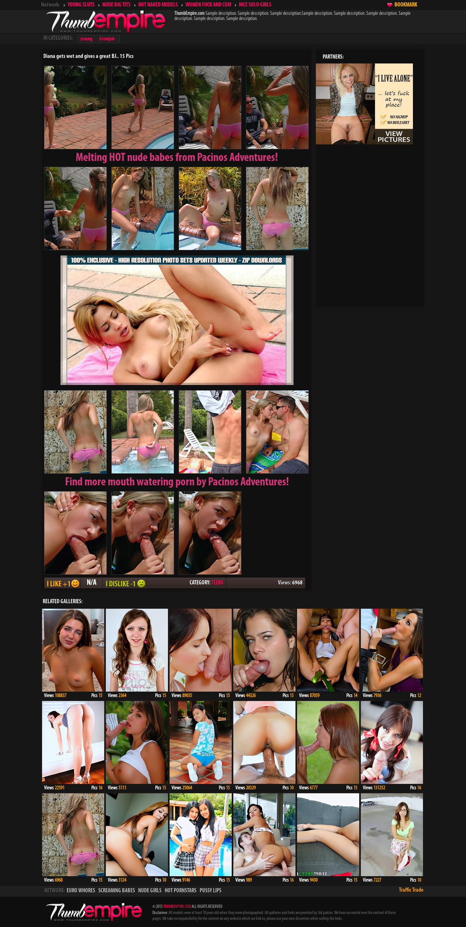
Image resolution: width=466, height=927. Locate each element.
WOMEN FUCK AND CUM (208, 5)
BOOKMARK (405, 5)
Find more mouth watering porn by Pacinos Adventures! (177, 482)
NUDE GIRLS (149, 891)
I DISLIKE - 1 (125, 583)
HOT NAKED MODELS (158, 5)
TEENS (217, 583)
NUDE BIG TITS (116, 5)
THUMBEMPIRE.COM (177, 906)
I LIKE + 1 (62, 583)
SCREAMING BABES (116, 891)
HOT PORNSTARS (180, 891)
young (86, 39)
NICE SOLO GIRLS (255, 5)
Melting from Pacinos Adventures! (177, 158)
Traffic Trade (411, 890)
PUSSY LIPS (210, 891)
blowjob (107, 39)
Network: (50, 5)
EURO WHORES (81, 891)
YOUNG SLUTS (81, 5)
